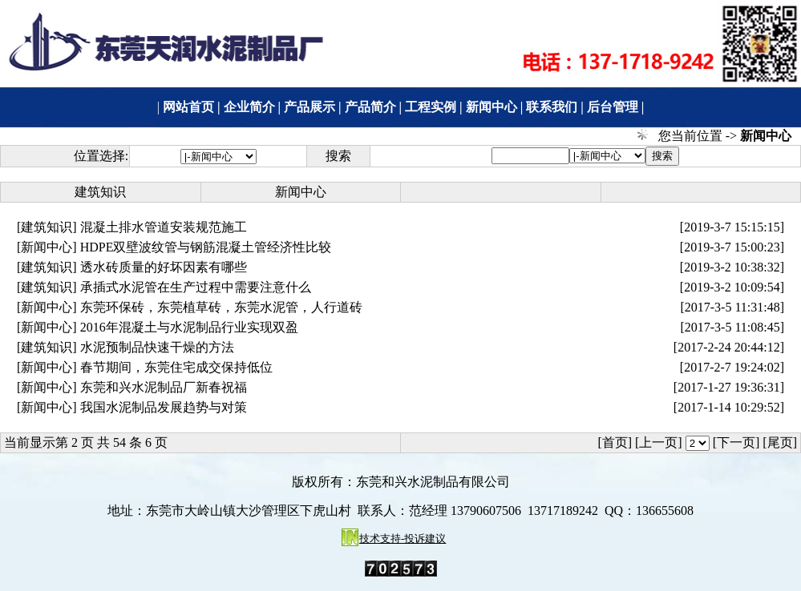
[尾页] (780, 442)
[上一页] (658, 442)
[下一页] (736, 442)
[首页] (614, 442)
